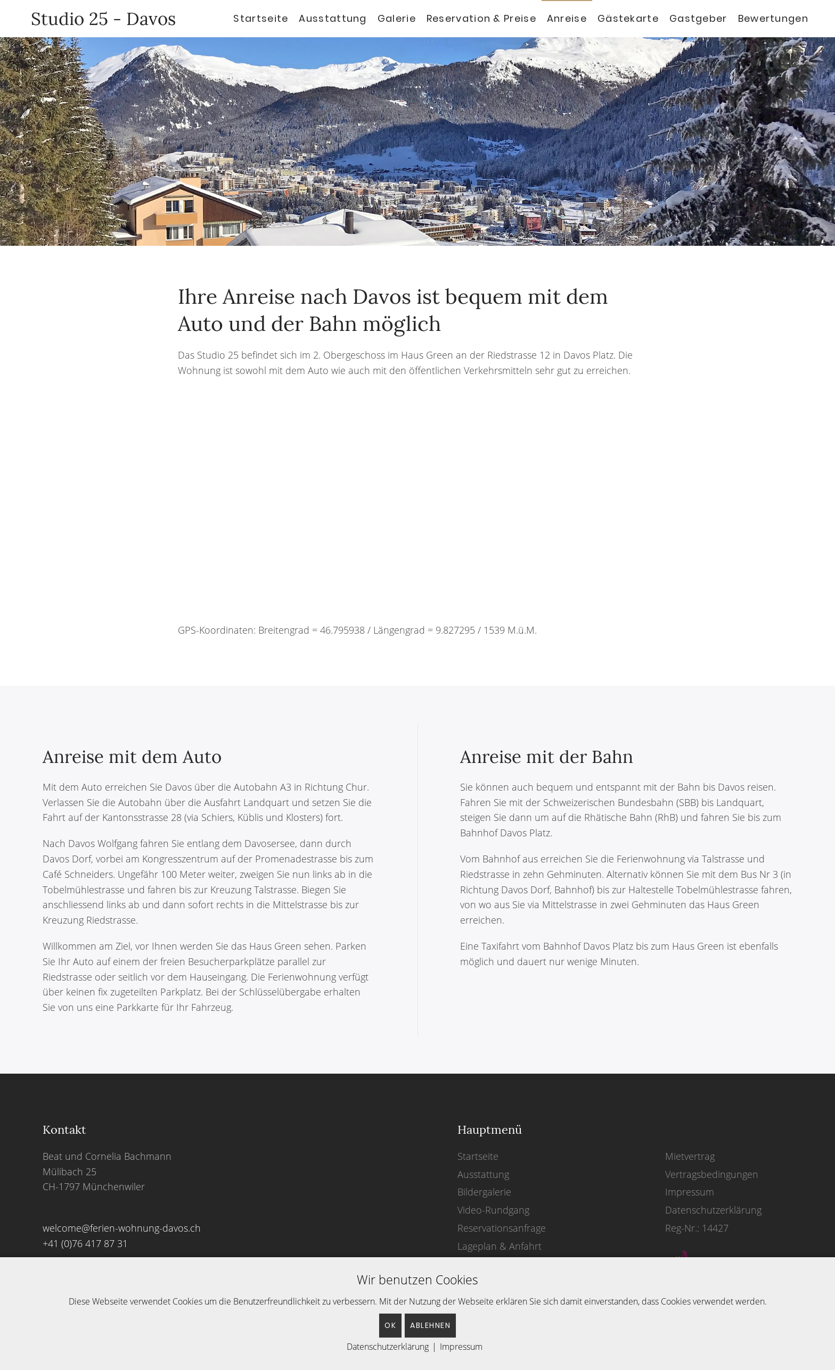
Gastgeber (698, 18)
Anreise (567, 18)
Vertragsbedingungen (711, 1174)
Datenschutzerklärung (713, 1209)
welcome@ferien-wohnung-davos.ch (122, 1228)
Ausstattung (332, 18)
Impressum (689, 1191)
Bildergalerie (484, 1191)
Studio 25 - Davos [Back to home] (98, 18)
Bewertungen (773, 18)
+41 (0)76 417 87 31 (85, 1243)
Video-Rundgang (493, 1209)
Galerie (397, 18)
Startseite (260, 18)
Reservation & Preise (481, 18)
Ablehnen (430, 1325)
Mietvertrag (690, 1156)
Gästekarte (628, 18)
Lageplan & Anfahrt (499, 1246)
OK (390, 1325)
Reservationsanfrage (501, 1228)
